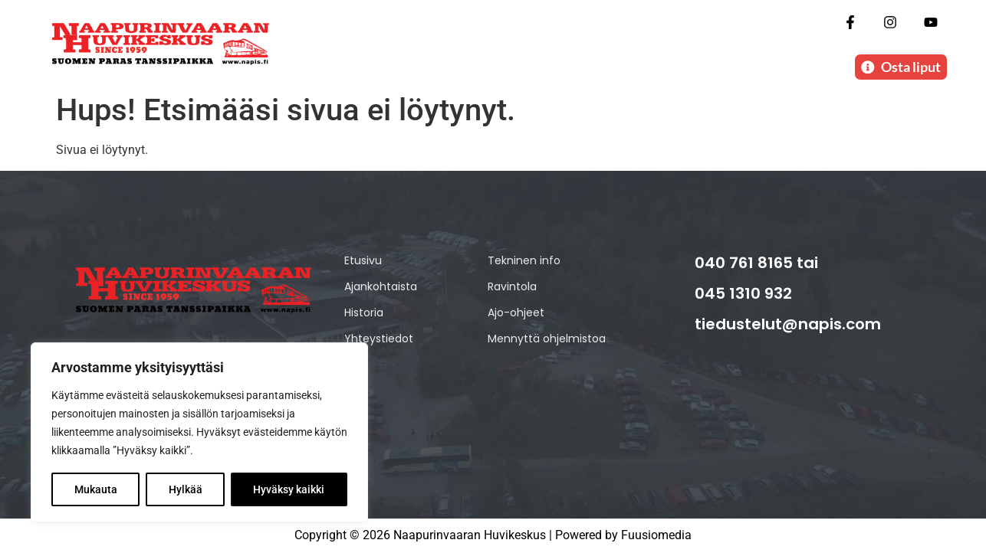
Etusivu (363, 260)
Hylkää (185, 489)
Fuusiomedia (656, 535)
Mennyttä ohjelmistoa (547, 338)
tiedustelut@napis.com (788, 324)
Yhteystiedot (378, 338)
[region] (199, 432)
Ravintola (512, 286)
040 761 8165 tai (756, 262)
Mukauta (95, 489)
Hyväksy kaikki (289, 489)
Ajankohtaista (380, 286)
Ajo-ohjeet (516, 312)
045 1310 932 (743, 293)
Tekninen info (524, 260)
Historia (363, 312)
